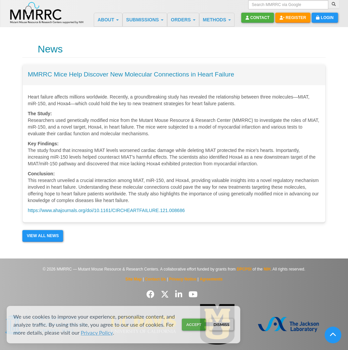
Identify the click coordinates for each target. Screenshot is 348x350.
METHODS (217, 19)
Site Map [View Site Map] (133, 279)
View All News (43, 235)
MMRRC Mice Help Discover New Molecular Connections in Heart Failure (131, 74)
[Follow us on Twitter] (166, 294)
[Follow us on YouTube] (193, 294)
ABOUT (108, 19)
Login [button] (324, 17)
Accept (193, 324)
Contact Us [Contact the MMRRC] (155, 279)
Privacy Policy (97, 332)
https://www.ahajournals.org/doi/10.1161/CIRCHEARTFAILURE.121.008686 (106, 210)
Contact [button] (258, 17)
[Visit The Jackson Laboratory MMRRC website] (288, 324)
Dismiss (221, 324)
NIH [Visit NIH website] (267, 269)
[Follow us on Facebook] (151, 294)
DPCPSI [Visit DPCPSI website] (244, 269)
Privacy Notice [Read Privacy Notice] (183, 279)
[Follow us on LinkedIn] (180, 294)
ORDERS (183, 19)
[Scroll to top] (333, 335)
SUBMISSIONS (144, 19)
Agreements (211, 279)
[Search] (333, 4)
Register (293, 17)
